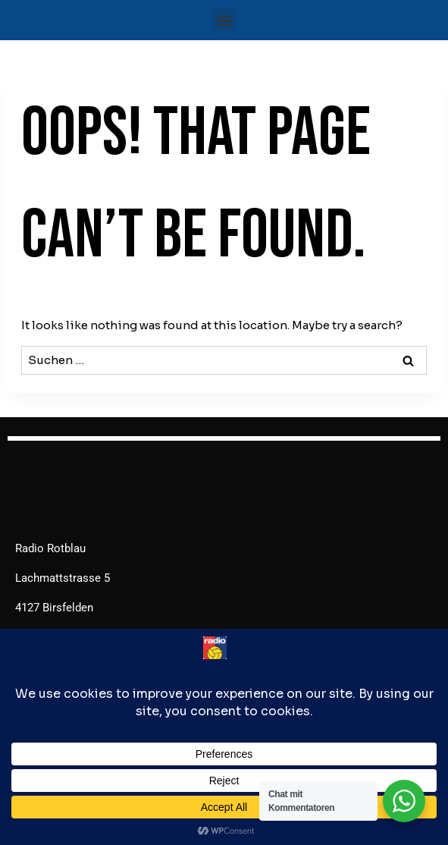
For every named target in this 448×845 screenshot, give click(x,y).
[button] (224, 20)
